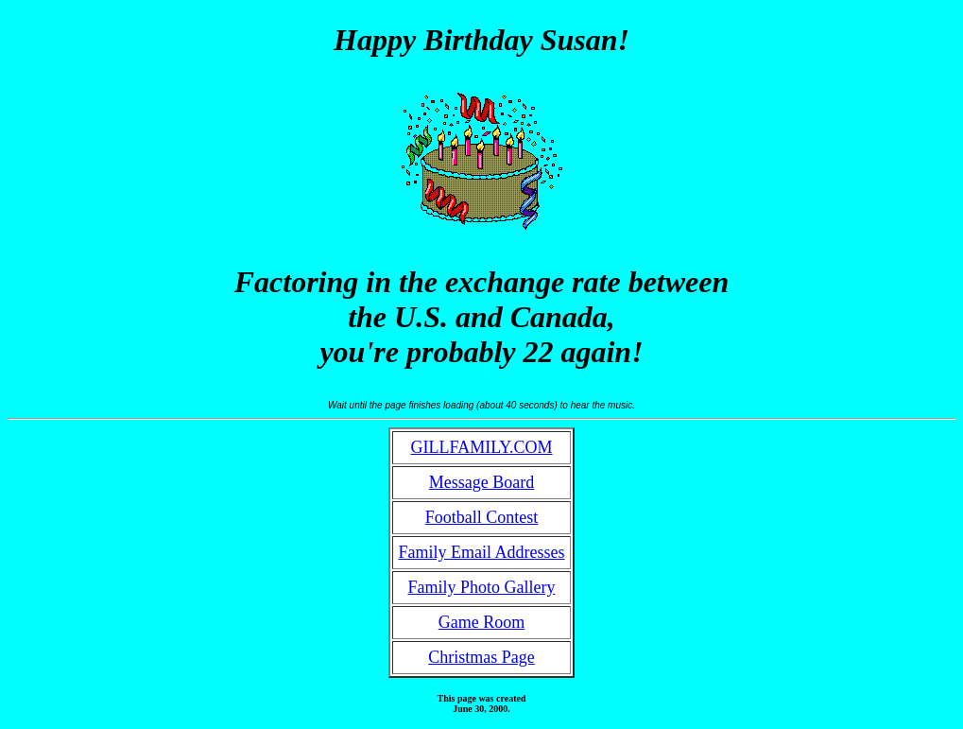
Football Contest (482, 517)
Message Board (481, 482)
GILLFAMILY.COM (481, 447)
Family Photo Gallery (481, 587)
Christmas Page (481, 657)
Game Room (482, 622)
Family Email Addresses (482, 552)
